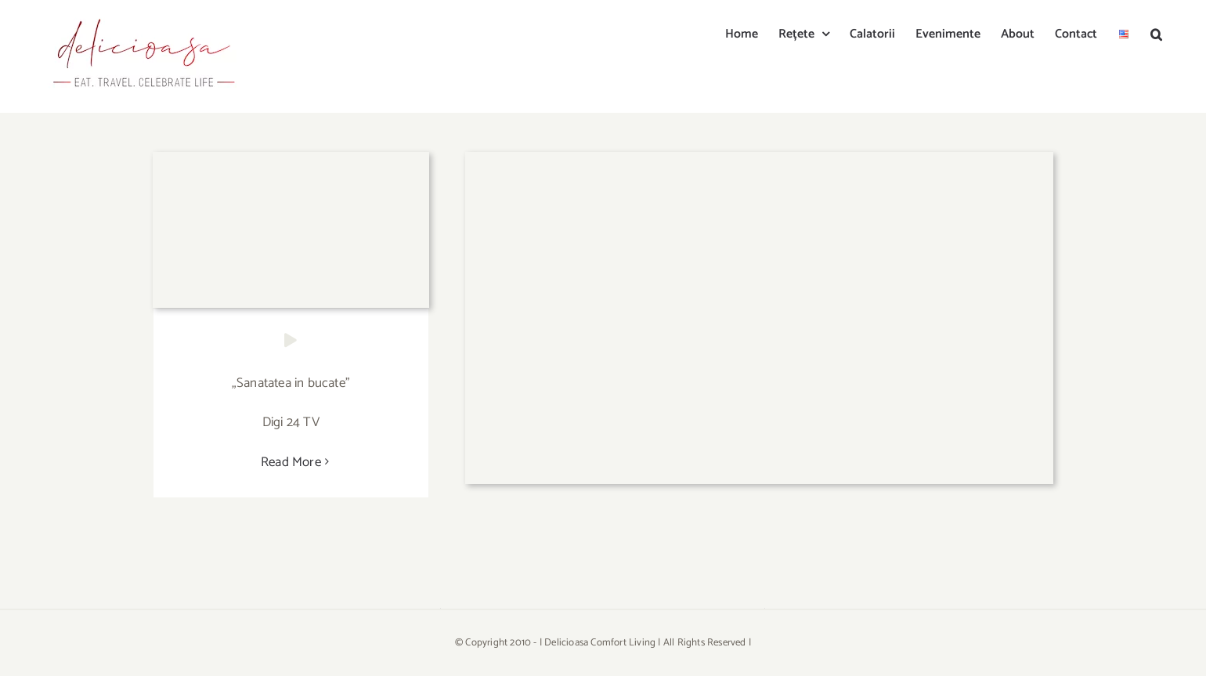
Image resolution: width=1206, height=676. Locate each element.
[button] (1156, 33)
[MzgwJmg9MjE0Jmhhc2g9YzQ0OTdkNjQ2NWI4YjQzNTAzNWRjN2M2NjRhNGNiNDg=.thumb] (291, 158)
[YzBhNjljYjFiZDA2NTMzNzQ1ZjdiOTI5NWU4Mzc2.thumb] (759, 158)
